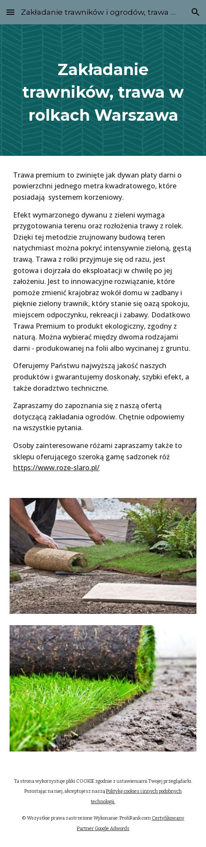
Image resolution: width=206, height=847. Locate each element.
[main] (103, 90)
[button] (10, 12)
